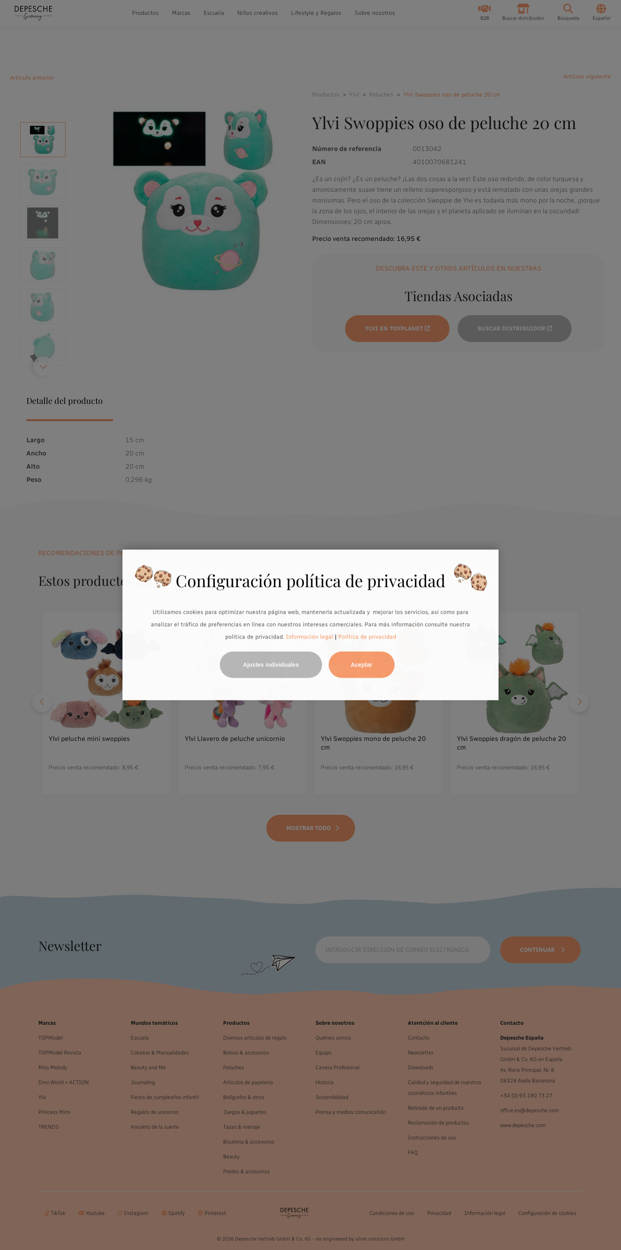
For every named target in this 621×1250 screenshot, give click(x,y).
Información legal (308, 636)
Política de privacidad (367, 636)
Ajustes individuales (271, 665)
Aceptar (361, 665)
